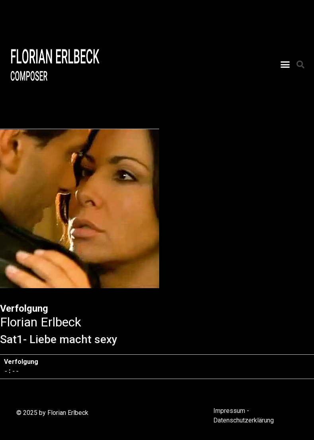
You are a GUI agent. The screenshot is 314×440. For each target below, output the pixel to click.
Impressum (229, 410)
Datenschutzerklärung (243, 420)
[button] (285, 64)
